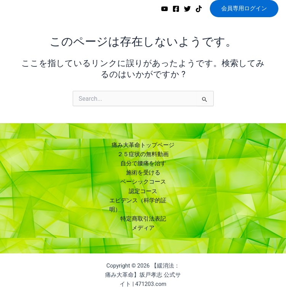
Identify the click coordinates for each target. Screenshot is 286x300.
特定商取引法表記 (143, 218)
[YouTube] (164, 8)
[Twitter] (187, 8)
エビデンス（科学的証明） (137, 205)
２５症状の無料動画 (143, 154)
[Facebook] (176, 8)
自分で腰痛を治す (143, 163)
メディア (143, 227)
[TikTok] (198, 8)
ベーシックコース (143, 181)
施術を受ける (143, 172)
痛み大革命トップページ (143, 145)
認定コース (143, 191)
